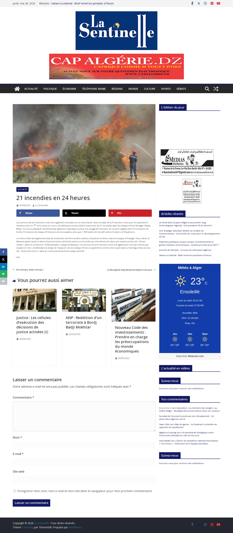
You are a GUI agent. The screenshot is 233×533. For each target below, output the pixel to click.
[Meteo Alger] (189, 334)
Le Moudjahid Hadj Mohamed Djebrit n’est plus (131, 269)
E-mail (18, 454)
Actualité (31, 88)
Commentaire (23, 397)
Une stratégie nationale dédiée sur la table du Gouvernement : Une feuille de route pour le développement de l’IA (189, 233)
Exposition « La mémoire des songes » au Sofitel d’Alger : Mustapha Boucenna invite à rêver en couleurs (189, 409)
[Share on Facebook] (38, 213)
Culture (149, 88)
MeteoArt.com (196, 356)
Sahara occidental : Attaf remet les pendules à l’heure (82, 2)
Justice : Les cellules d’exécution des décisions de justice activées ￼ (33, 324)
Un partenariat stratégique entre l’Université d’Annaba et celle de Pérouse (186, 434)
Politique (50, 88)
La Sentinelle (41, 205)
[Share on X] (84, 213)
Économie (69, 88)
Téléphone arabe (94, 88)
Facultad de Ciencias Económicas (175, 416)
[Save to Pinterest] (130, 213)
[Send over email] (3, 274)
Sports (166, 88)
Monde (133, 88)
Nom (17, 437)
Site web (18, 471)
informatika (164, 440)
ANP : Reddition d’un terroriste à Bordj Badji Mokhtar (84, 322)
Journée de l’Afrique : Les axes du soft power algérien (185, 250)
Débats (181, 88)
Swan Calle (164, 424)
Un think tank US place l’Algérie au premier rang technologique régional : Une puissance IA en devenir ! (185, 224)
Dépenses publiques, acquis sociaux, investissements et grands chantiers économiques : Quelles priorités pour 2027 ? (189, 243)
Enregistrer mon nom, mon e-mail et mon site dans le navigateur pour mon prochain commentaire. (84, 491)
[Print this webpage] (3, 281)
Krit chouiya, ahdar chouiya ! (28, 269)
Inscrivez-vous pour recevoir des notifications (181, 388)
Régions (117, 88)
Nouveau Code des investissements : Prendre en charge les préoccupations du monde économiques (132, 339)
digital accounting (167, 432)
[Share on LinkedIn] (3, 266)
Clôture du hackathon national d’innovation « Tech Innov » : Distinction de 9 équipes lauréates (188, 442)
